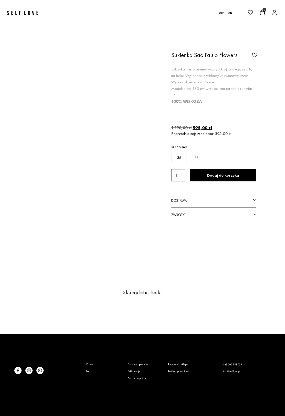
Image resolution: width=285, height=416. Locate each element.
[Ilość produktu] (178, 175)
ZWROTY (178, 215)
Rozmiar (179, 147)
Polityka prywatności (179, 371)
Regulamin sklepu (178, 364)
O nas (89, 364)
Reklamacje (133, 371)
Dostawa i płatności (138, 364)
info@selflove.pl (231, 371)
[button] (238, 13)
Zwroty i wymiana (137, 378)
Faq (88, 371)
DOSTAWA (179, 200)
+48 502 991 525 (232, 364)
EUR (221, 13)
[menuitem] (230, 12)
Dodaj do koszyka (223, 175)
